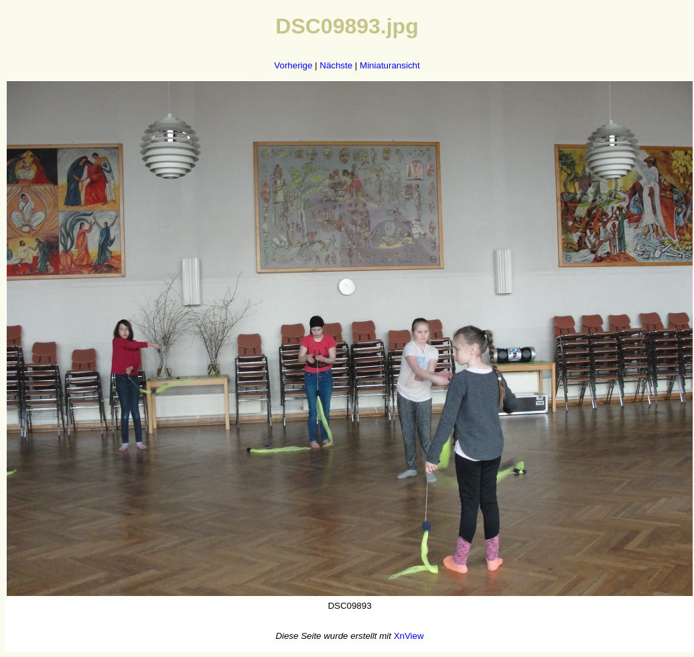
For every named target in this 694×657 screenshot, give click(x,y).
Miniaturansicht (390, 65)
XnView (409, 636)
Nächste (336, 65)
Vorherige (293, 65)
